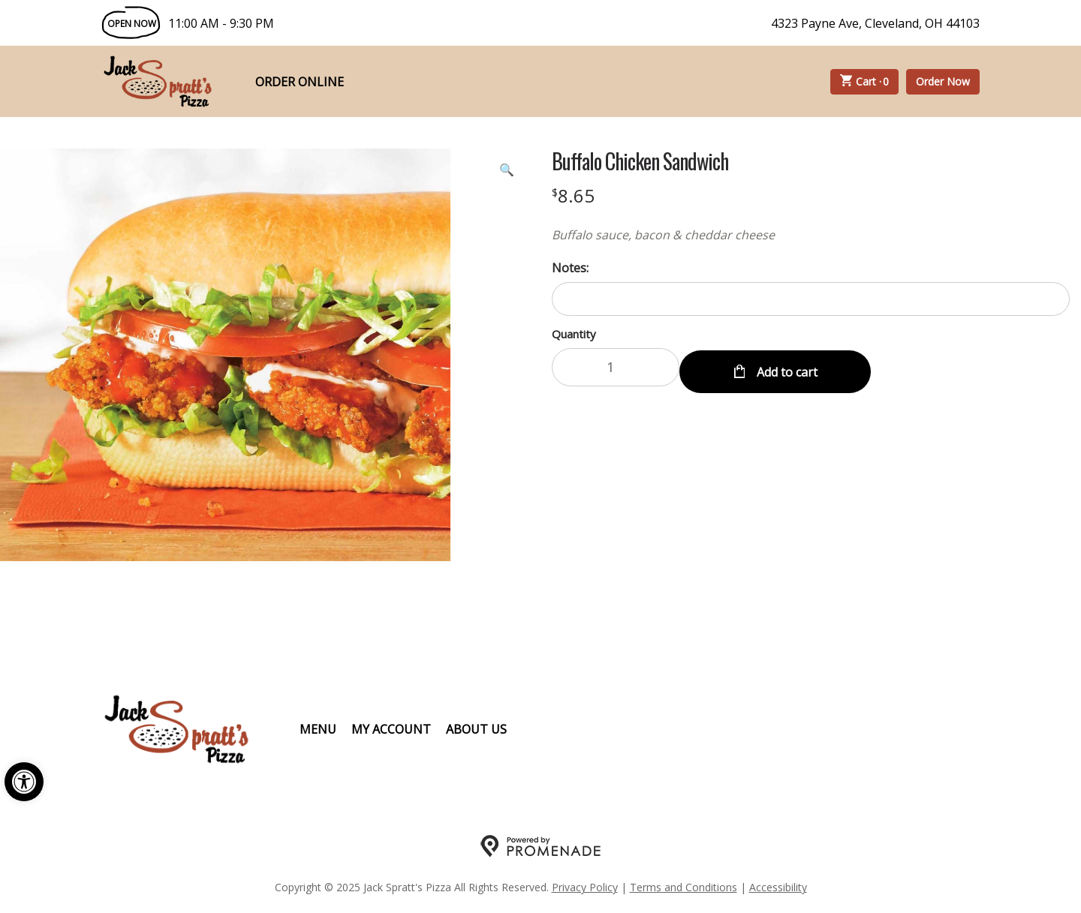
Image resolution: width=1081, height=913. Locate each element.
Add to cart (786, 367)
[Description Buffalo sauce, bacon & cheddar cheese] (811, 234)
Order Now (943, 81)
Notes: (570, 268)
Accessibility (778, 887)
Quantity (574, 333)
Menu (318, 729)
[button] (24, 781)
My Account (391, 729)
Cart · (865, 81)
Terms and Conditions (683, 887)
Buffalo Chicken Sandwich (640, 161)
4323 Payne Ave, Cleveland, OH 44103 (875, 23)
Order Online (299, 82)
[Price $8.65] (573, 195)
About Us (476, 729)
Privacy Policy (585, 887)
